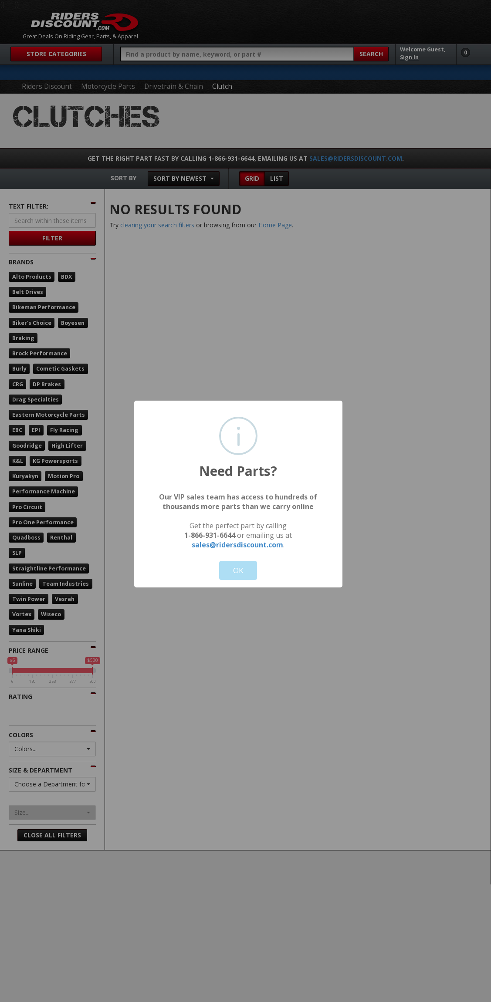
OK (238, 570)
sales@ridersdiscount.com (237, 545)
